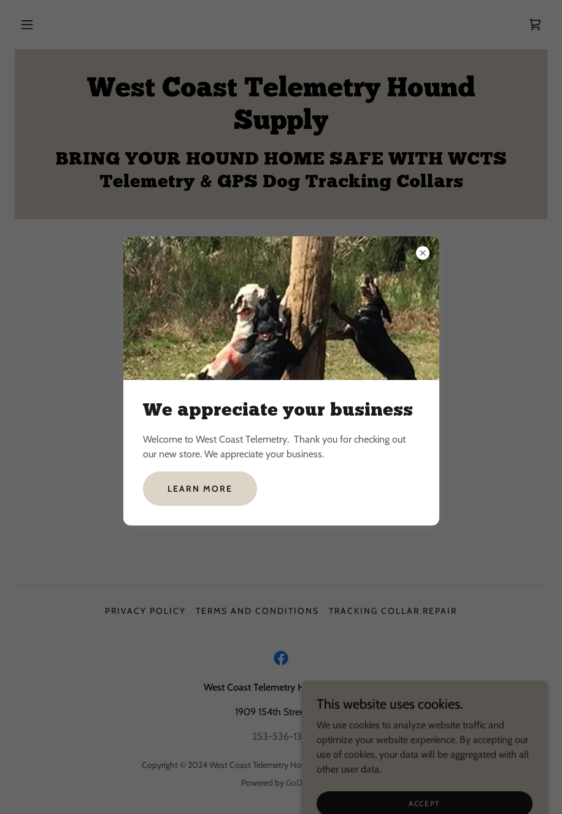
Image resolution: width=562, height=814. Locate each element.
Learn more (200, 488)
